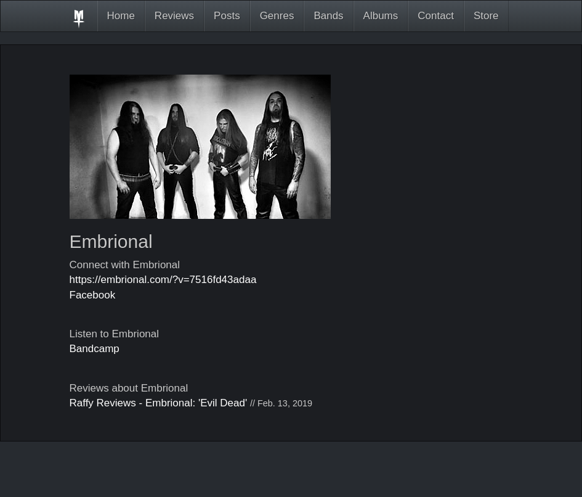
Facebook (93, 295)
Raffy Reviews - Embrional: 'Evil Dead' (159, 403)
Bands (328, 16)
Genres (277, 16)
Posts (227, 16)
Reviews (174, 16)
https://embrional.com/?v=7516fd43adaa (163, 279)
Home (121, 16)
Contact (436, 16)
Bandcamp (94, 349)
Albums (380, 16)
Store (486, 16)
